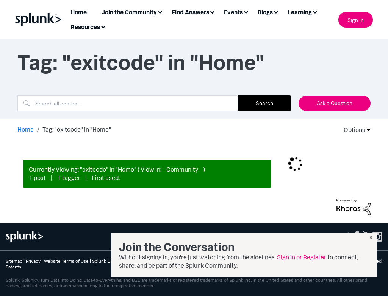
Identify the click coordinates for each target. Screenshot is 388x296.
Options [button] (352, 129)
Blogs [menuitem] (265, 12)
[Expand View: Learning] (315, 11)
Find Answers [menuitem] (190, 12)
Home (25, 129)
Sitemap (14, 261)
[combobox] (127, 103)
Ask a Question (334, 103)
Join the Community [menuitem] (129, 12)
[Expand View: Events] (246, 11)
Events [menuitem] (233, 12)
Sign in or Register (301, 257)
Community (182, 169)
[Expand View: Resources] (103, 26)
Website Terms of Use (66, 261)
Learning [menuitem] (300, 12)
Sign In (355, 20)
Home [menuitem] (78, 12)
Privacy (33, 261)
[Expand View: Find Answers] (212, 11)
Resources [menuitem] (85, 27)
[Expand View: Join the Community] (160, 11)
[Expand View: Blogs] (276, 11)
